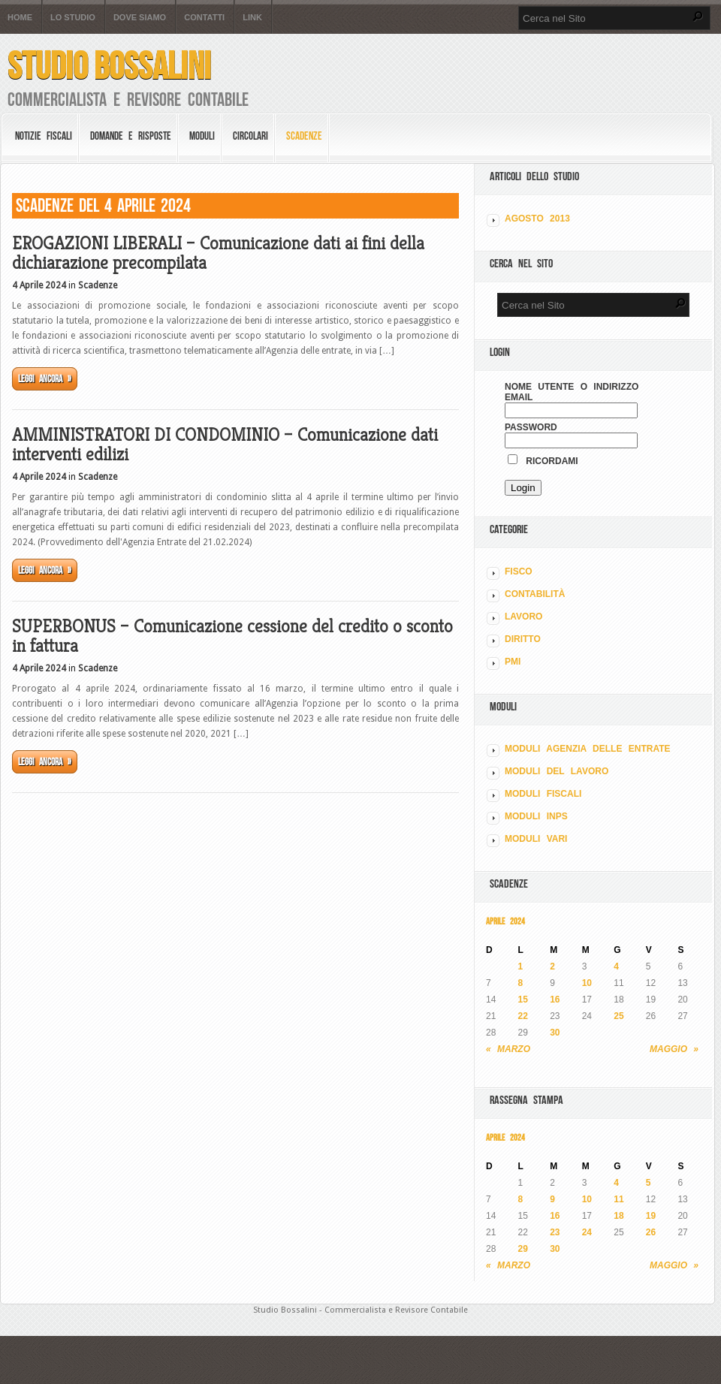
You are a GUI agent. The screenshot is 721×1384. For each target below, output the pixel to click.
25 (618, 1016)
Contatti (204, 18)
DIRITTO (523, 639)
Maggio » (674, 1049)
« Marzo (508, 1049)
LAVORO (523, 616)
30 (555, 1032)
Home (20, 18)
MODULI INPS (536, 816)
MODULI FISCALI (543, 793)
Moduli (202, 136)
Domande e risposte (130, 136)
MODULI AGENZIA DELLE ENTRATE (588, 748)
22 (523, 1016)
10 (587, 983)
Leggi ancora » (44, 378)
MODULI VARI (536, 839)
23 (555, 1232)
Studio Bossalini (109, 65)
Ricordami (543, 461)
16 (555, 999)
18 (618, 1216)
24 (587, 1232)
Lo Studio (72, 18)
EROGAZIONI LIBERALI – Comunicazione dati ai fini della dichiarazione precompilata (218, 253)
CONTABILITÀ (535, 594)
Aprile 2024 (505, 921)
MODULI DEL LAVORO (556, 771)
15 (523, 999)
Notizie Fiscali (43, 136)
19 (651, 1216)
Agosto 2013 (537, 218)
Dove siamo (139, 18)
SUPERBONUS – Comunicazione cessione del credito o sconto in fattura (232, 636)
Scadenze (304, 136)
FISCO (518, 571)
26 (651, 1232)
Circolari (250, 136)
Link (252, 18)
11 (618, 1199)
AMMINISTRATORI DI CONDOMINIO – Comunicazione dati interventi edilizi (225, 445)
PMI (512, 661)
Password (531, 427)
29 (523, 1249)
